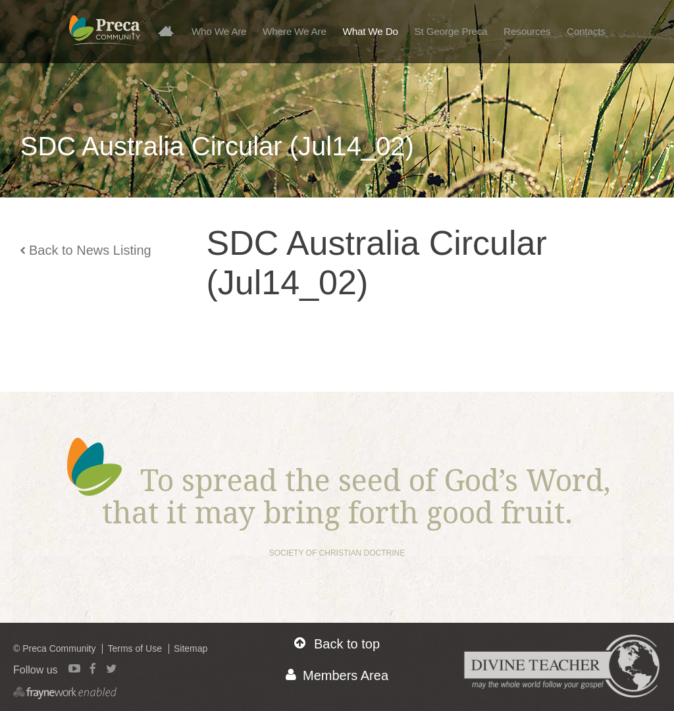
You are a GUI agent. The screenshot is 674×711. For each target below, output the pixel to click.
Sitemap (190, 648)
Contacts (586, 31)
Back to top (337, 643)
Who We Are (219, 31)
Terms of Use (134, 648)
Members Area (337, 675)
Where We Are (294, 31)
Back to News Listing (85, 250)
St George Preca (451, 31)
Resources (527, 31)
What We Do (370, 31)
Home (170, 30)
